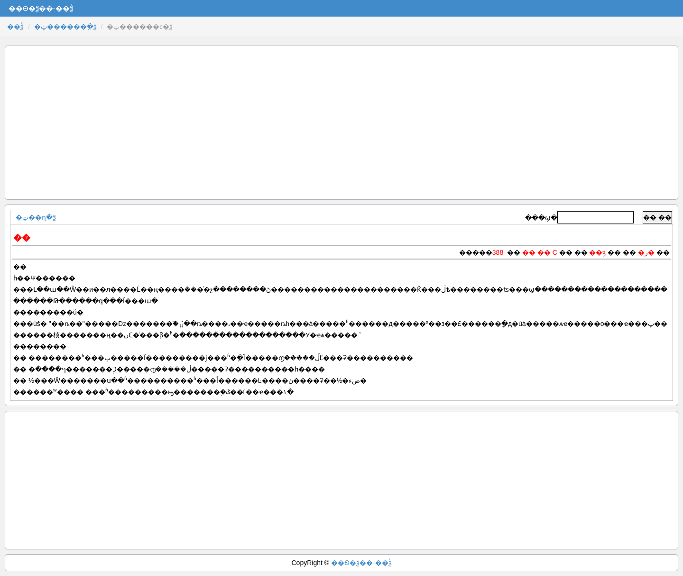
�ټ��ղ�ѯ (36, 217)
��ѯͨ (15, 26)
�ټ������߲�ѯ (65, 26)
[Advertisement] (341, 122)
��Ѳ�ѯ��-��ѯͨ (361, 563)
